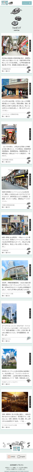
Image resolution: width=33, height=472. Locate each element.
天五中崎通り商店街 (7, 159)
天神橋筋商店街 (6, 69)
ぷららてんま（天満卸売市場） (10, 114)
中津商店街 (5, 250)
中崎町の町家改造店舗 (8, 205)
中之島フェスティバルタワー (10, 382)
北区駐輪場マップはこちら (16, 465)
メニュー (25, 3)
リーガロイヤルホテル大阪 (9, 425)
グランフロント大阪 (7, 293)
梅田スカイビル (6, 339)
